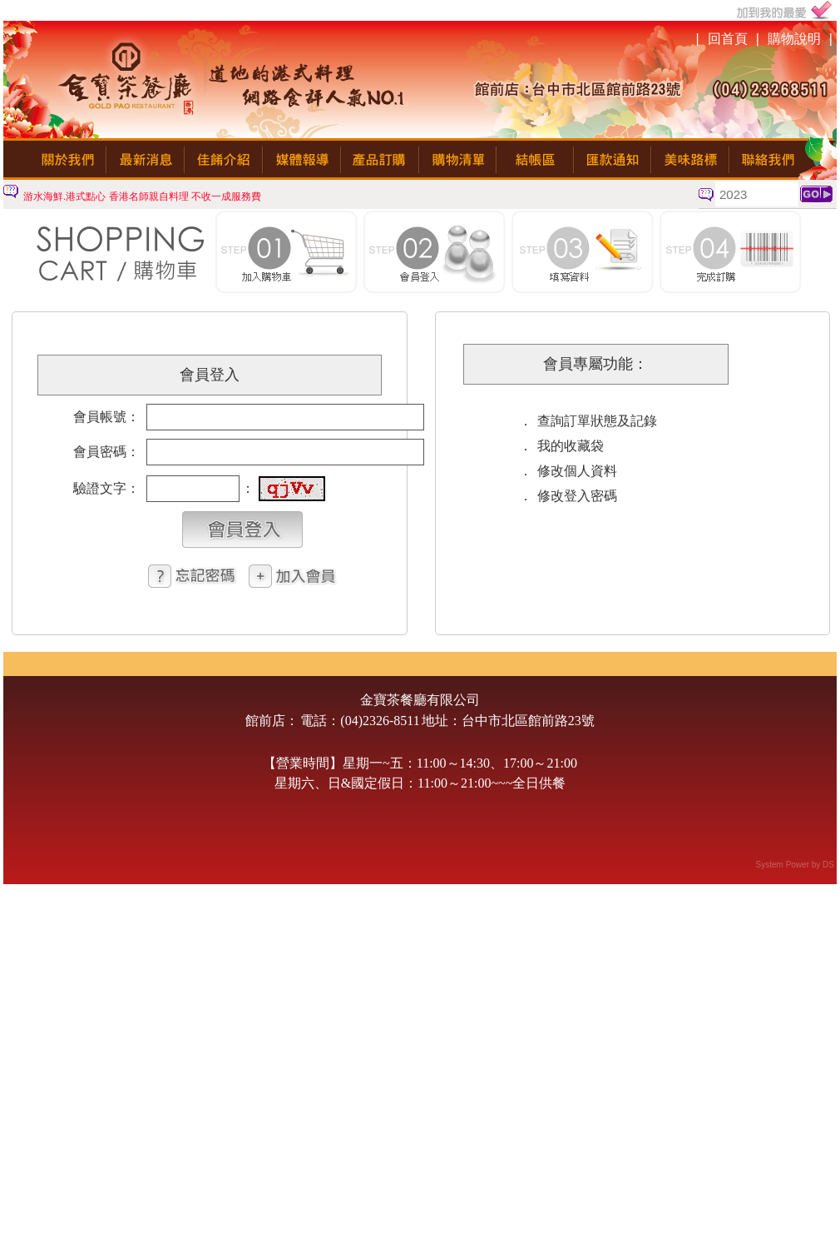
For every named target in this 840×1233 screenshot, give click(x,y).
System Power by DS (795, 864)
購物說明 (794, 39)
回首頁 (728, 39)
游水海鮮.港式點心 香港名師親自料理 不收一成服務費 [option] (142, 196)
